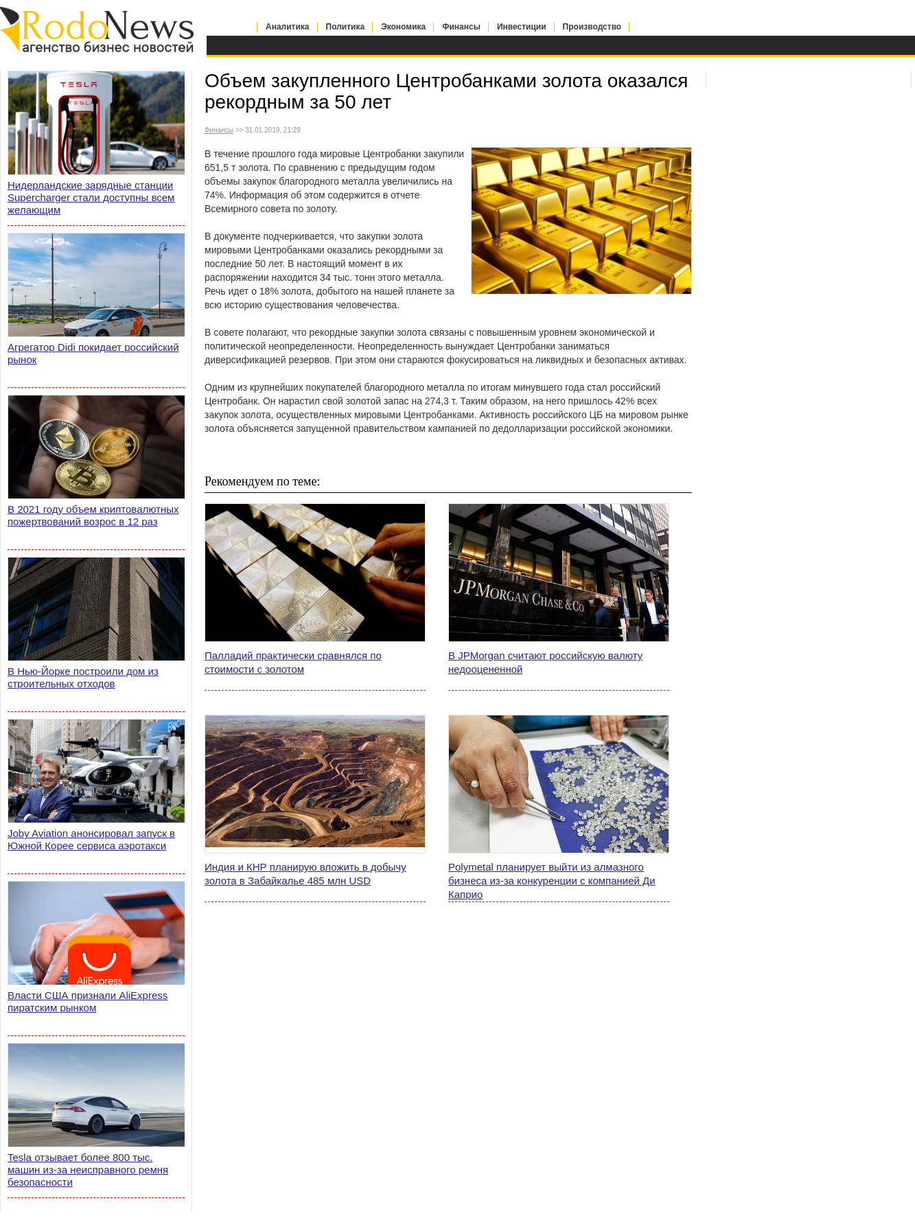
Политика (345, 27)
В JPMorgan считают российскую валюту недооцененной (545, 662)
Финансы (461, 27)
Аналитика (288, 27)
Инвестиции (521, 27)
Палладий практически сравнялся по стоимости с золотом (293, 662)
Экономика (403, 27)
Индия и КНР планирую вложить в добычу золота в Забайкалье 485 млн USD (305, 873)
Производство (592, 27)
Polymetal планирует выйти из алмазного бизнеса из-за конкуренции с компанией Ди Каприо (552, 880)
